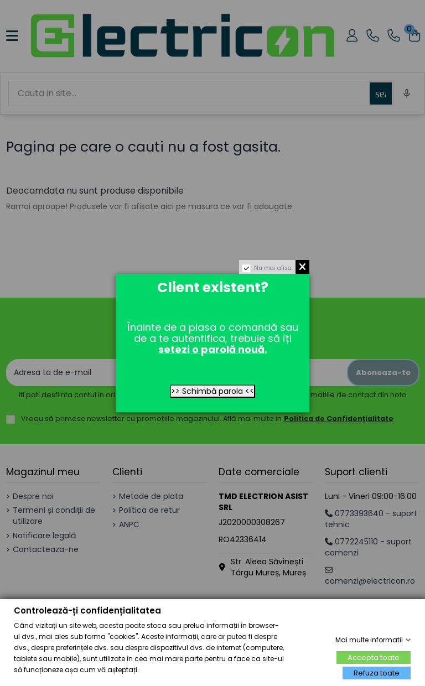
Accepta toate (374, 657)
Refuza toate (377, 673)
